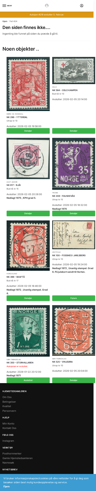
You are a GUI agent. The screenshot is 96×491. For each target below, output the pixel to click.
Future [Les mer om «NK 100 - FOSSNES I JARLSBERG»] (73, 298)
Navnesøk (8, 462)
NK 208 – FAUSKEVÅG (63, 196)
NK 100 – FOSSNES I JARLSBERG (69, 255)
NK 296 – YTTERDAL (17, 117)
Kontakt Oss (9, 428)
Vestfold (56, 252)
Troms (55, 193)
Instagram (8, 440)
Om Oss (7, 397)
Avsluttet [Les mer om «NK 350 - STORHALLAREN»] (28, 380)
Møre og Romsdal (15, 114)
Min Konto (8, 423)
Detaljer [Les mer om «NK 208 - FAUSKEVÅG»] (73, 213)
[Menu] (7, 5)
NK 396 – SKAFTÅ (16, 277)
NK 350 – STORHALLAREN (20, 362)
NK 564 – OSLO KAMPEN (65, 90)
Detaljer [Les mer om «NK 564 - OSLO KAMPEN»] (73, 131)
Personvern (9, 410)
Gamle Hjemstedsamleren (17, 458)
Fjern (6, 486)
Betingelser (9, 401)
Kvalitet (6, 406)
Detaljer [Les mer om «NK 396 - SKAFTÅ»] (28, 298)
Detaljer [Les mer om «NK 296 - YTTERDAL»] (28, 131)
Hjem (4, 21)
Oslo (54, 87)
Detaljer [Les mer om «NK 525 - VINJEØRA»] (73, 380)
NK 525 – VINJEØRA (62, 361)
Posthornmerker (12, 453)
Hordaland (12, 274)
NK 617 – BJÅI (14, 185)
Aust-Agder (12, 182)
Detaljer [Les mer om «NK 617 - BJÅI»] (28, 213)
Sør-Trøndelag (14, 359)
